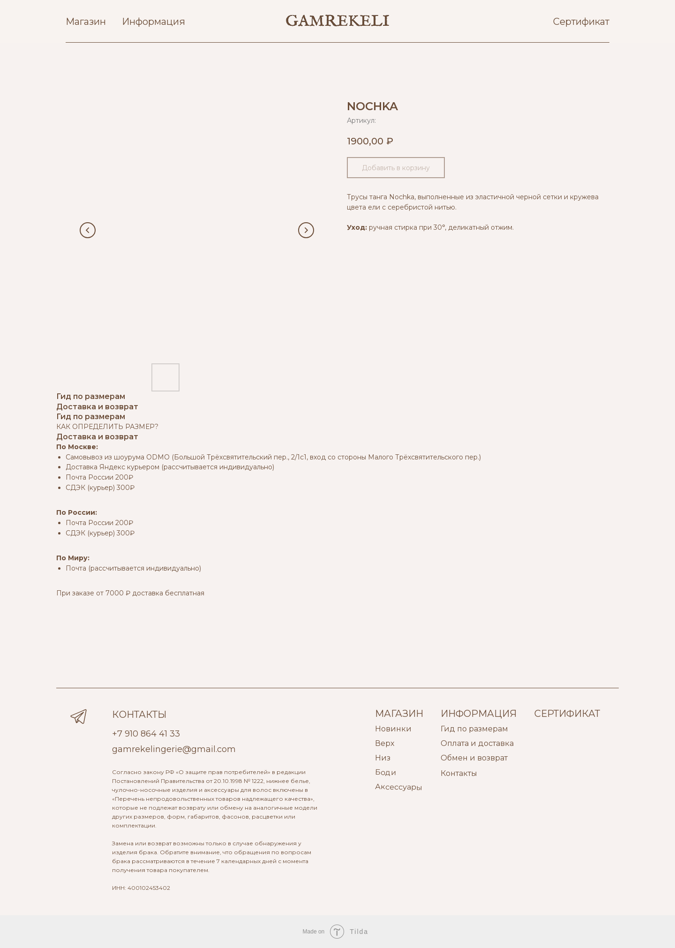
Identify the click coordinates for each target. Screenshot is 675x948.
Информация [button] (153, 21)
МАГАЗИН (399, 713)
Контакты (459, 773)
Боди (386, 772)
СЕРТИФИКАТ (567, 713)
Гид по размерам (474, 728)
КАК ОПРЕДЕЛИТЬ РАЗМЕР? (107, 426)
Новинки (393, 728)
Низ (382, 757)
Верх (384, 743)
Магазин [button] (86, 21)
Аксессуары (398, 787)
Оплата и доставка (477, 743)
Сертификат (581, 21)
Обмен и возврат (474, 757)
